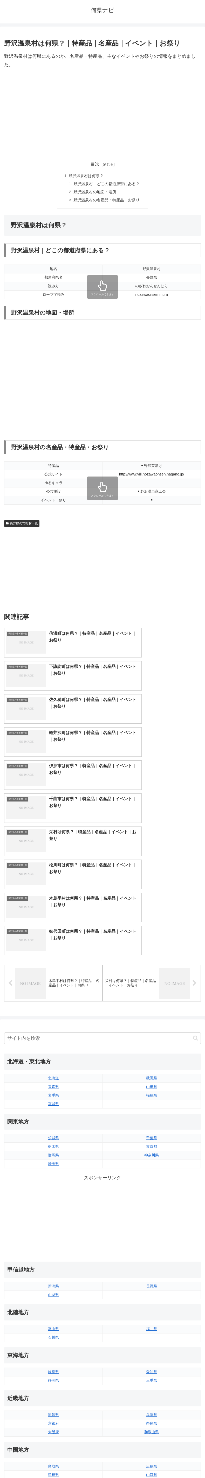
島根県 (53, 1289)
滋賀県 (53, 1229)
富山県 (53, 1143)
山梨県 (53, 1109)
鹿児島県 (151, 1392)
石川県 (53, 1152)
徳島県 (53, 1332)
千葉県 (151, 952)
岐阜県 (53, 1186)
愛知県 (151, 1186)
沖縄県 (151, 1400)
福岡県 (53, 1375)
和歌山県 (151, 1246)
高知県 (151, 1340)
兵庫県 (151, 1229)
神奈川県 (151, 969)
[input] (102, 852)
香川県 (53, 1340)
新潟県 (53, 1100)
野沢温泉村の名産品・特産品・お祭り (106, 201)
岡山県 (53, 1297)
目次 (95, 164)
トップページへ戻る (52, 1461)
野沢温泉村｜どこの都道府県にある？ (106, 184)
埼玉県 (53, 978)
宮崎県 (151, 1383)
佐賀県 (53, 1383)
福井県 (151, 1143)
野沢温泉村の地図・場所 (94, 192)
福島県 (151, 909)
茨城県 (53, 952)
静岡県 (53, 1194)
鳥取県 (53, 1280)
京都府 (53, 1237)
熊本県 (53, 1400)
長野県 (151, 1100)
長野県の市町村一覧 (22, 525)
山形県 (151, 901)
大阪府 (53, 1246)
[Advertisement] (102, 112)
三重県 (151, 1194)
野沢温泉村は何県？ (85, 175)
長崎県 (53, 1392)
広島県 (151, 1280)
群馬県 (53, 969)
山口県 (151, 1289)
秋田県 (151, 892)
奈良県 (151, 1237)
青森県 (53, 901)
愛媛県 (151, 1332)
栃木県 (53, 961)
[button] (195, 852)
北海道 (53, 892)
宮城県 (53, 918)
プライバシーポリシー (153, 1461)
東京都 (151, 961)
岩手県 (53, 909)
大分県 (151, 1375)
